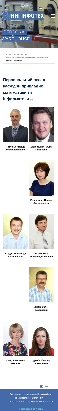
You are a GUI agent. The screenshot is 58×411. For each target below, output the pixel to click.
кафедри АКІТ (28, 405)
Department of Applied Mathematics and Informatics (27, 57)
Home (8, 55)
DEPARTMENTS (20, 55)
